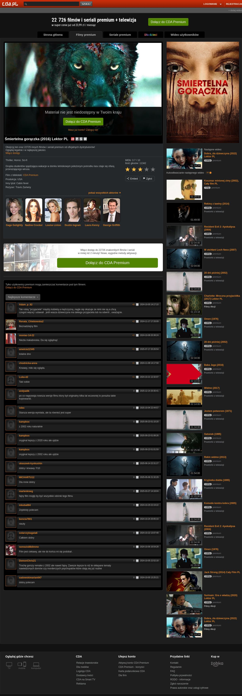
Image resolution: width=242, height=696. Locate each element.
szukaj (86, 4)
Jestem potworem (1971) (218, 411)
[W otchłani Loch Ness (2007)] (184, 258)
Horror (17, 160)
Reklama (81, 683)
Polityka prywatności (181, 675)
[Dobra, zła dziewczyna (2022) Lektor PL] (184, 158)
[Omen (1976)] (184, 328)
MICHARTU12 (28, 477)
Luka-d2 (25, 377)
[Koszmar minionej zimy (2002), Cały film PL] (184, 189)
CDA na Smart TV (85, 679)
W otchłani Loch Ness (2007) (220, 249)
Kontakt (174, 662)
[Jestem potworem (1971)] (184, 420)
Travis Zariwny (23, 187)
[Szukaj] (51, 3)
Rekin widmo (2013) (215, 457)
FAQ (172, 671)
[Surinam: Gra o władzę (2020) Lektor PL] (184, 604)
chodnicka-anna (29, 363)
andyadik (25, 391)
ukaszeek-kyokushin (32, 463)
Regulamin (176, 667)
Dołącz (168, 22)
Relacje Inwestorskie (87, 662)
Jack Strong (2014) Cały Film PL (222, 572)
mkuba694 (26, 505)
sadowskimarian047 (31, 577)
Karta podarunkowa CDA (131, 671)
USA (19, 179)
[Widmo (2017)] (184, 397)
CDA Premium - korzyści (131, 667)
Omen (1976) (211, 319)
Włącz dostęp (13, 153)
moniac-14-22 (28, 335)
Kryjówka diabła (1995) (217, 480)
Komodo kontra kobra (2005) (220, 503)
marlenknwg (27, 491)
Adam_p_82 (27, 304)
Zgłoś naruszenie (179, 683)
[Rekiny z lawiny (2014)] (184, 212)
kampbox (24, 421)
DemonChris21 (29, 560)
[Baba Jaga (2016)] (184, 374)
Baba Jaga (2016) (214, 365)
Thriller (9, 160)
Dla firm (122, 675)
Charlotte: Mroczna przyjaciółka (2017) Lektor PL (222, 297)
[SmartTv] (25, 670)
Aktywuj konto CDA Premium (133, 662)
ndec (23, 407)
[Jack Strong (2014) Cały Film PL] (184, 581)
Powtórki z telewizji (214, 211)
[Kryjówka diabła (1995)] (184, 489)
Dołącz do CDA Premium (83, 121)
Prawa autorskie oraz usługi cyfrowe (189, 687)
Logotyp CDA (83, 671)
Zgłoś (147, 178)
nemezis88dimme (30, 546)
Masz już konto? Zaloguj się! (83, 129)
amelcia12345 (28, 349)
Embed (132, 178)
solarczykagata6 (29, 533)
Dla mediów (82, 667)
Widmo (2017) (212, 388)
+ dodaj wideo (235, 10)
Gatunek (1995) (212, 434)
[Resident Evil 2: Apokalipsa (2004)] (184, 235)
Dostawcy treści (84, 675)
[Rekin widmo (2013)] (184, 466)
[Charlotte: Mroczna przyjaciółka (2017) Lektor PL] (184, 304)
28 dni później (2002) (215, 272)
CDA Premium (30, 175)
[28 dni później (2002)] (184, 281)
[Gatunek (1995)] (184, 443)
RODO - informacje (180, 679)
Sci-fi (24, 160)
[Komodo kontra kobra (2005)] (184, 512)
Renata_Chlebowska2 (32, 321)
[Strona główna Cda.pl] (10, 4)
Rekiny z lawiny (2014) (216, 203)
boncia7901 (27, 519)
